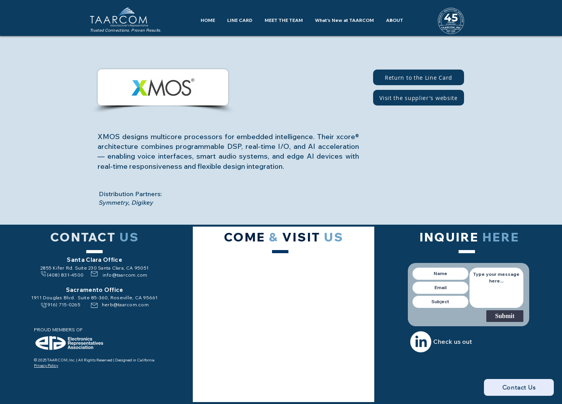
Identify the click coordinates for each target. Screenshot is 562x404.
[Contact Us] (519, 387)
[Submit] (504, 316)
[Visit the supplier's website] (418, 97)
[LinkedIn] (420, 341)
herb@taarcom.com (125, 304)
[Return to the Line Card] (418, 77)
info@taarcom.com (125, 275)
